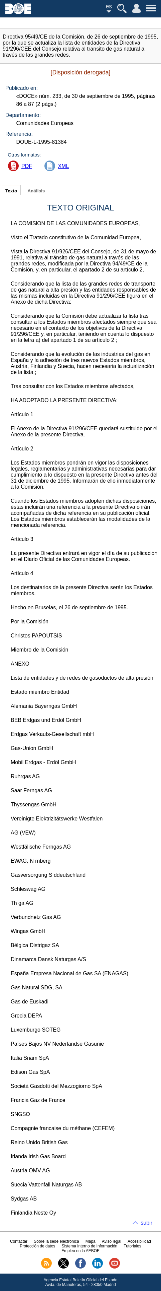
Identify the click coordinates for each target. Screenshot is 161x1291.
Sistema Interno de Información (90, 1246)
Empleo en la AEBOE (80, 1250)
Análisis (36, 190)
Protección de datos (37, 1246)
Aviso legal (111, 1241)
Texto (11, 190)
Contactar (18, 1241)
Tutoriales (132, 1246)
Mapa (91, 1241)
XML (63, 166)
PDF (26, 166)
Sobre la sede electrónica (56, 1241)
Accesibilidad (139, 1241)
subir (146, 1223)
